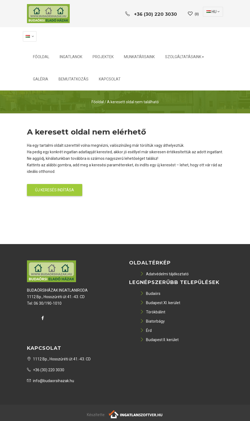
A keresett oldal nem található (133, 102)
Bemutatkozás (74, 79)
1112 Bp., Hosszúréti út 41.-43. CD (59, 359)
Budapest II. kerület (159, 340)
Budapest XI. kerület (160, 303)
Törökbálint (152, 312)
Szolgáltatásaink (184, 57)
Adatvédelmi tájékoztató (164, 274)
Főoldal (41, 57)
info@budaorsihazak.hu (50, 381)
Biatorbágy (152, 321)
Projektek (103, 57)
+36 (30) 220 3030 (45, 370)
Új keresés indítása (54, 190)
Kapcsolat (110, 79)
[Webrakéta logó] (136, 414)
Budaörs (150, 293)
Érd (146, 330)
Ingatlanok (71, 57)
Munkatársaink (139, 57)
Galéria (40, 79)
